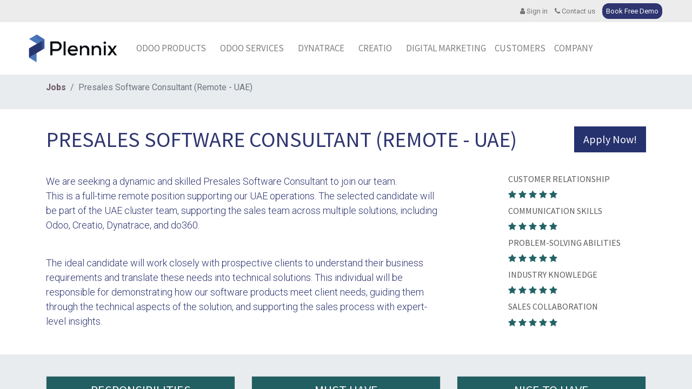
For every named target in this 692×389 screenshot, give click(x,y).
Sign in (534, 11)
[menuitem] (324, 48)
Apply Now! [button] (610, 139)
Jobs (56, 87)
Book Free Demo (632, 11)
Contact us (575, 11)
